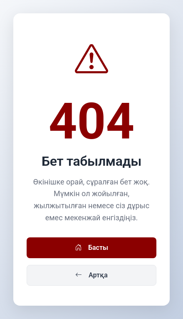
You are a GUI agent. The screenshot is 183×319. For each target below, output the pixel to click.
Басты (91, 248)
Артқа (91, 275)
